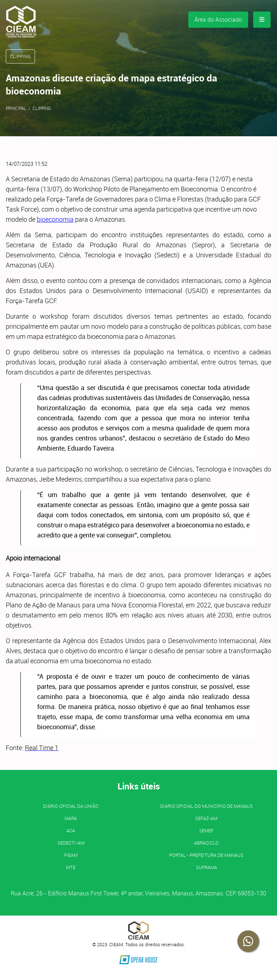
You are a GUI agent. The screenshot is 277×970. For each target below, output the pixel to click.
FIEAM (71, 855)
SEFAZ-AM (206, 818)
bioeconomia (55, 219)
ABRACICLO (206, 843)
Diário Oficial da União (70, 806)
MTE (70, 867)
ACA (70, 830)
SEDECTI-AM (70, 843)
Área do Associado (218, 19)
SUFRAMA (206, 867)
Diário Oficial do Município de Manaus (206, 806)
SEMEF (206, 830)
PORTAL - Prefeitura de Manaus (206, 855)
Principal (16, 108)
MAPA (71, 818)
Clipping (41, 108)
